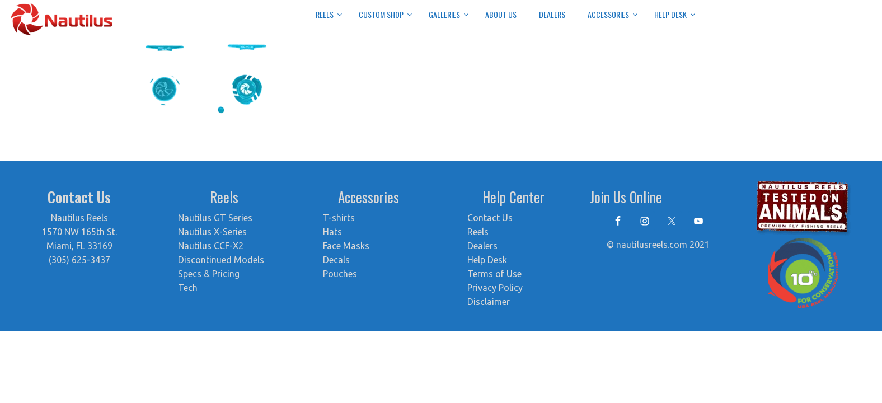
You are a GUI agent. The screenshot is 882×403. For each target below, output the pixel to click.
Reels (478, 232)
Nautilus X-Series (212, 232)
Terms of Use (494, 274)
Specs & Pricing (209, 274)
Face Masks (346, 246)
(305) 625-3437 (79, 260)
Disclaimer (488, 302)
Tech (188, 288)
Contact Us (490, 218)
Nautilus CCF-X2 (210, 246)
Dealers (482, 246)
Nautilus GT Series (215, 218)
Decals (336, 260)
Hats (332, 232)
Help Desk (487, 260)
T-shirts (339, 218)
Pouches (340, 274)
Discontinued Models (221, 260)
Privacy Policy (495, 288)
